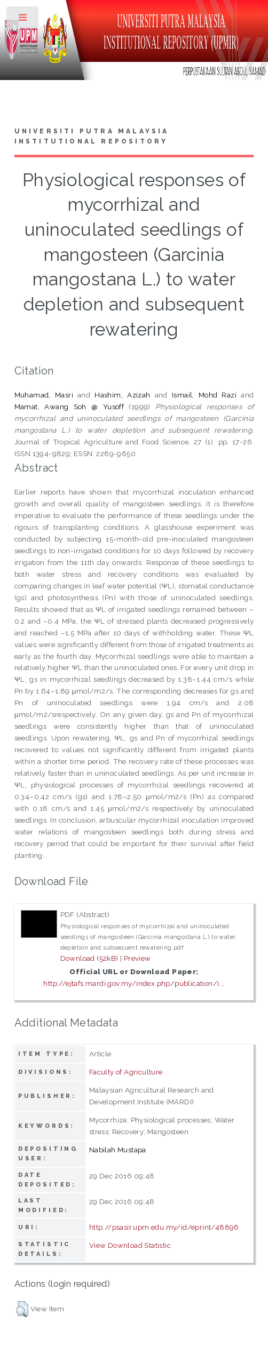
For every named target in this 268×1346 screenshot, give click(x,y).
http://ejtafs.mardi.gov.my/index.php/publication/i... (133, 983)
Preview (137, 958)
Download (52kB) (89, 958)
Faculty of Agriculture (126, 1072)
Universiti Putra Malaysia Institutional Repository (91, 137)
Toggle (23, 20)
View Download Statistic (130, 1245)
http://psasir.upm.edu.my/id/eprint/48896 (164, 1227)
